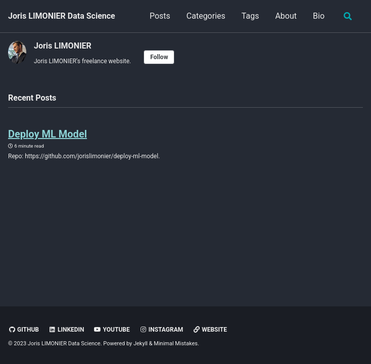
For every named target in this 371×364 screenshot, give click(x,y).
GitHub (23, 329)
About (286, 16)
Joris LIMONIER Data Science (61, 16)
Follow (159, 57)
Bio (318, 16)
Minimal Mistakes (176, 343)
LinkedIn (66, 329)
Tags (250, 16)
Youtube (112, 329)
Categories (206, 16)
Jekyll (140, 343)
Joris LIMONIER (62, 46)
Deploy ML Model (47, 134)
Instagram (161, 329)
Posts (160, 16)
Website (210, 329)
